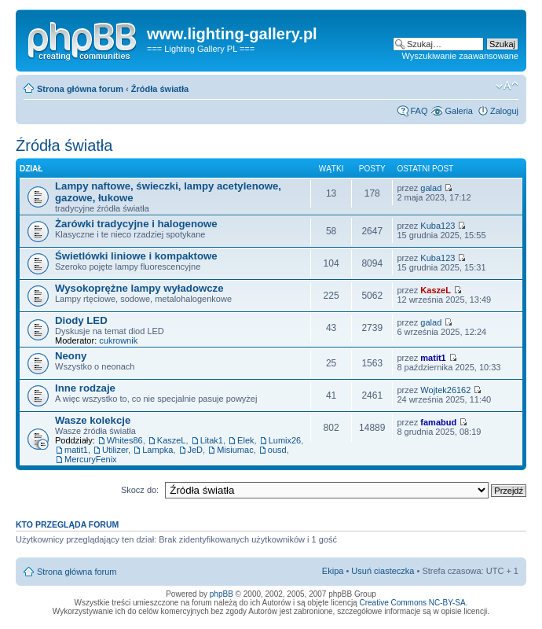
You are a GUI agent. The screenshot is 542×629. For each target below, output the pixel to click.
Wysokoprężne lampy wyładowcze (139, 288)
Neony (70, 356)
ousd (277, 449)
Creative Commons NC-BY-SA (412, 602)
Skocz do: (140, 490)
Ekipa (333, 571)
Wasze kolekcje (92, 420)
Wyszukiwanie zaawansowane (460, 56)
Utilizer (115, 449)
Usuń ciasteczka (382, 571)
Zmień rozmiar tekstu (507, 86)
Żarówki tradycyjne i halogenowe (136, 224)
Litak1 (211, 440)
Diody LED (81, 320)
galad (430, 188)
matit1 (432, 357)
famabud (438, 422)
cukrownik (118, 340)
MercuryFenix (90, 459)
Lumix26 (285, 440)
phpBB (221, 594)
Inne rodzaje (85, 388)
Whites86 (125, 440)
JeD (195, 449)
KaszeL (435, 290)
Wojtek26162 (445, 390)
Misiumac (235, 449)
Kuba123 (437, 225)
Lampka (157, 449)
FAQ (418, 111)
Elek (245, 440)
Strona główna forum (80, 89)
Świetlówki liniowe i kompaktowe (136, 256)
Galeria (458, 111)
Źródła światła (160, 89)
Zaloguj (504, 111)
